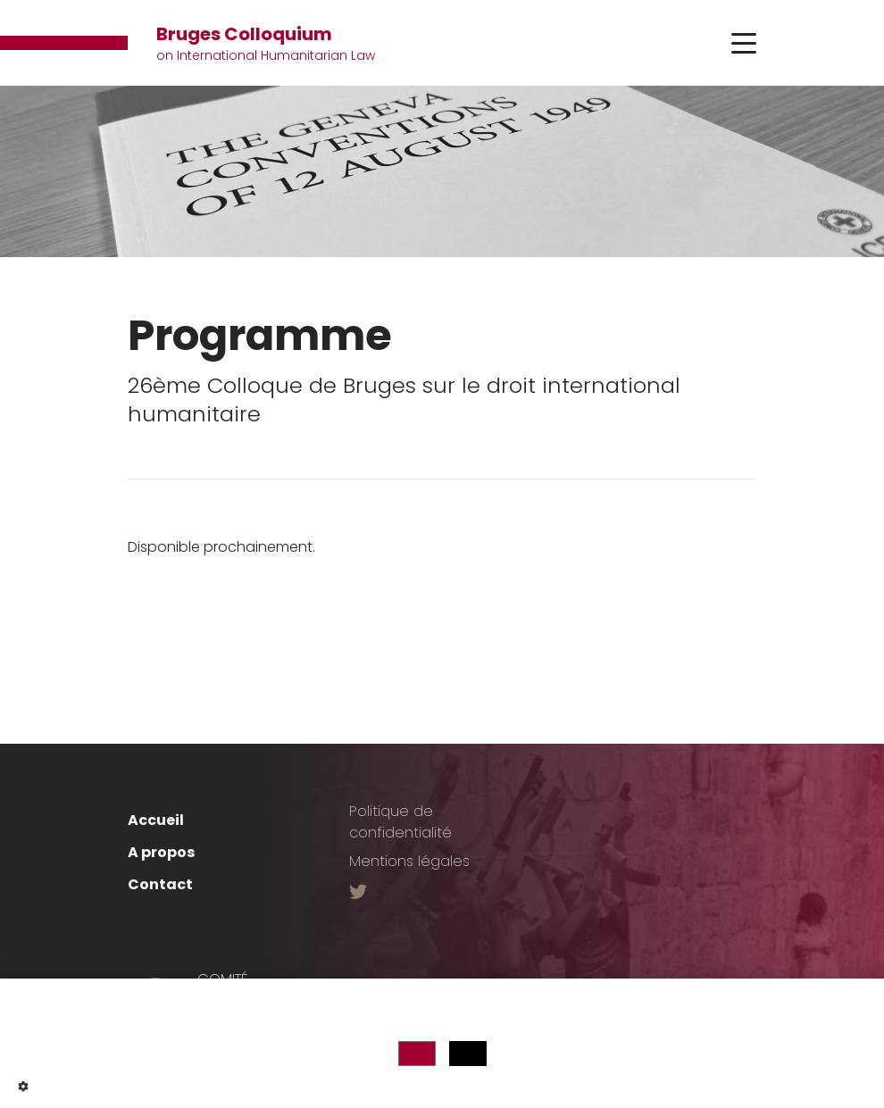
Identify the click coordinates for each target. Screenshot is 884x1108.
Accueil (156, 820)
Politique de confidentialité (400, 822)
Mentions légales (409, 861)
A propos (161, 852)
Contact (160, 884)
